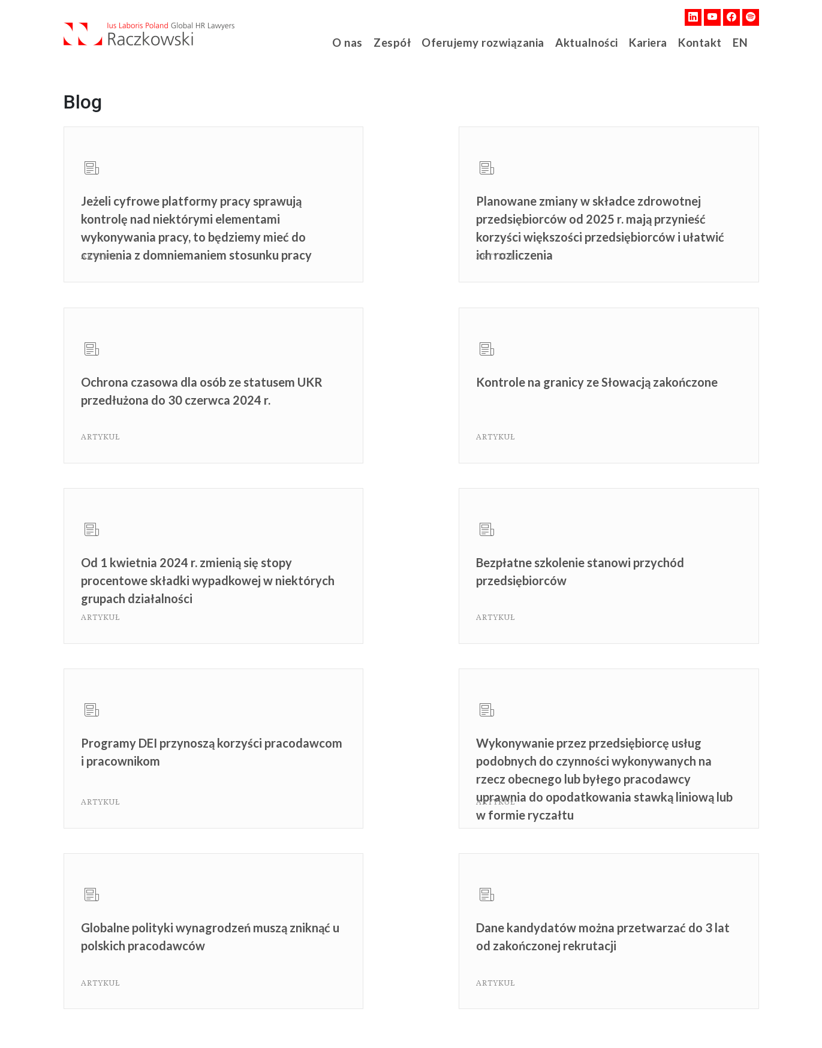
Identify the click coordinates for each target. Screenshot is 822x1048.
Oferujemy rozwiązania (485, 41)
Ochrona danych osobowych (324, 1018)
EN (737, 41)
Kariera (644, 41)
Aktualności (583, 41)
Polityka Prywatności (216, 1018)
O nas (352, 41)
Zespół (398, 41)
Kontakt (696, 41)
